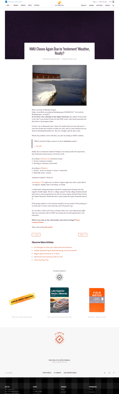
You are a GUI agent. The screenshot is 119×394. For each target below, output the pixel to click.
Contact (107, 5)
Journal (91, 5)
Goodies (23, 5)
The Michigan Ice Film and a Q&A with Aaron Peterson (53, 247)
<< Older (36, 235)
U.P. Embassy (57, 373)
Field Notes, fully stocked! (13, 1)
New (8, 5)
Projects (84, 5)
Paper (30, 5)
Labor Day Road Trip (41, 260)
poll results (48, 227)
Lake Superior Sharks (70, 373)
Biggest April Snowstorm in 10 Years (47, 254)
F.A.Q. (91, 389)
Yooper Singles (46, 373)
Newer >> (82, 235)
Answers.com (45, 159)
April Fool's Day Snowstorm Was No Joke (48, 257)
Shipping (92, 392)
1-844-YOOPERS (8, 373)
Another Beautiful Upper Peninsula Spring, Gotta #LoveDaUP (55, 251)
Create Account (103, 1)
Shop (62, 389)
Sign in (95, 1)
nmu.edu (39, 146)
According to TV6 (38, 182)
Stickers (36, 5)
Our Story (99, 5)
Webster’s (44, 168)
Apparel (16, 5)
